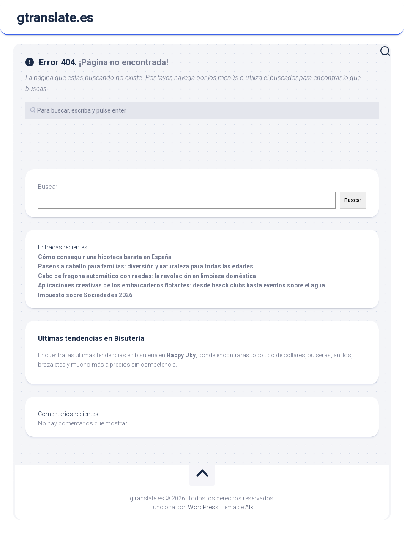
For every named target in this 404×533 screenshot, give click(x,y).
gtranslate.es (55, 17)
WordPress (203, 507)
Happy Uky (181, 355)
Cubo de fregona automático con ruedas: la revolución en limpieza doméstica (147, 276)
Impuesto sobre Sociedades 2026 (85, 295)
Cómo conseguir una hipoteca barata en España (105, 257)
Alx (249, 507)
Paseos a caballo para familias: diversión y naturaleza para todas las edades (145, 266)
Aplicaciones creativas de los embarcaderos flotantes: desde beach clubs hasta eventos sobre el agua (181, 285)
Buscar (47, 186)
